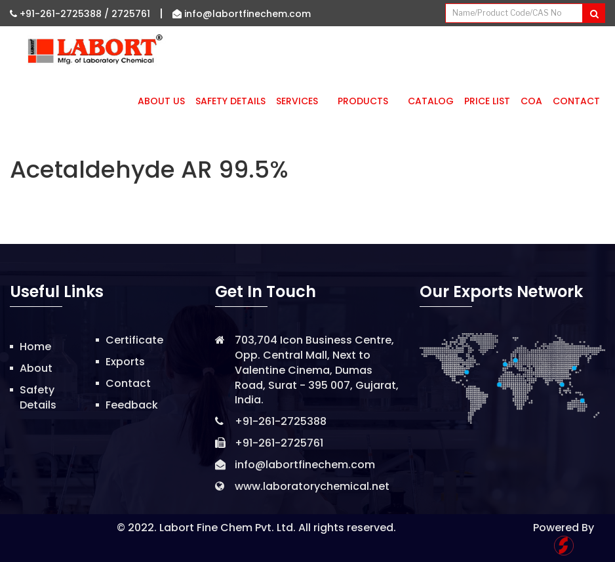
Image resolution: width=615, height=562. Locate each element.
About (36, 368)
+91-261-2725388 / (60, 13)
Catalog (431, 101)
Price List (487, 101)
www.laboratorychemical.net (312, 486)
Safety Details (230, 101)
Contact (576, 101)
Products (367, 101)
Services (301, 101)
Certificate (134, 340)
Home (35, 346)
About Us (161, 101)
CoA (531, 101)
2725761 (130, 13)
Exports (125, 361)
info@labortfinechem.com (241, 13)
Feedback (132, 404)
